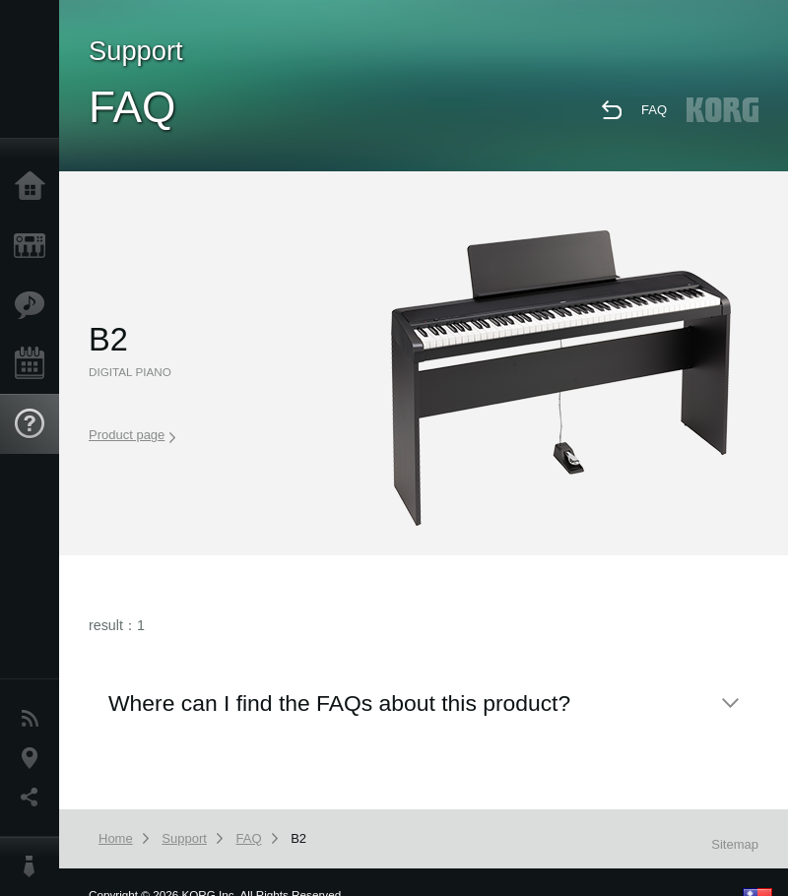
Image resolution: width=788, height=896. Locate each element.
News (34, 718)
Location (34, 758)
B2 (298, 838)
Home (34, 187)
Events (34, 364)
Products (34, 246)
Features (34, 305)
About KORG (34, 866)
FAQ (654, 109)
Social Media (34, 797)
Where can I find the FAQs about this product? (339, 703)
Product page (132, 435)
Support (34, 424)
